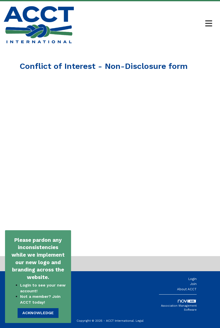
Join (193, 284)
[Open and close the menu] (144, 24)
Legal (140, 320)
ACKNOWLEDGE (38, 312)
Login (192, 279)
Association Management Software (179, 306)
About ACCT (187, 289)
